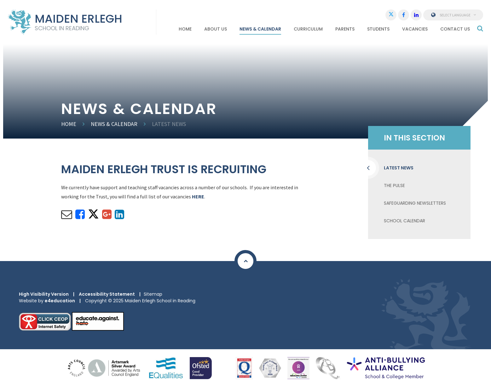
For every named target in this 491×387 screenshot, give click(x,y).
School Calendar (404, 221)
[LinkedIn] (416, 14)
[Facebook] (403, 14)
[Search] (480, 28)
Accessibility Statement (107, 294)
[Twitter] (390, 14)
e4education (60, 301)
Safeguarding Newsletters (415, 203)
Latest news (169, 124)
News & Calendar (114, 124)
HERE (198, 196)
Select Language (453, 14)
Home (68, 124)
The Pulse (394, 185)
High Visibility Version (44, 294)
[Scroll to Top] (245, 261)
